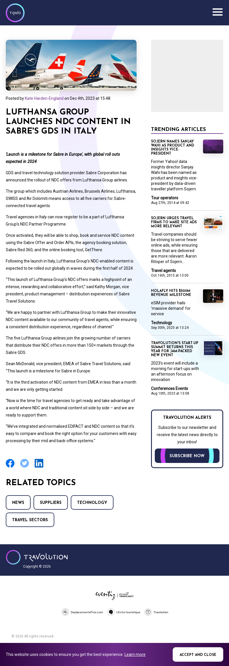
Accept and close (198, 655)
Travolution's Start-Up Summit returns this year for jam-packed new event (174, 349)
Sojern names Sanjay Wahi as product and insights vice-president (172, 147)
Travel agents (163, 270)
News (18, 503)
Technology (92, 503)
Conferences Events (169, 388)
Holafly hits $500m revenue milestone (171, 293)
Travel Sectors (30, 520)
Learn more (135, 654)
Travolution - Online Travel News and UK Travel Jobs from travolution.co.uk (37, 557)
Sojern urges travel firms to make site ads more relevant (174, 222)
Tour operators (164, 198)
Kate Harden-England (44, 98)
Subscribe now (187, 456)
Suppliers (51, 503)
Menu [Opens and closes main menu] (217, 12)
